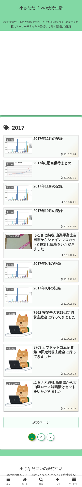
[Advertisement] (41, 74)
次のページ (41, 422)
